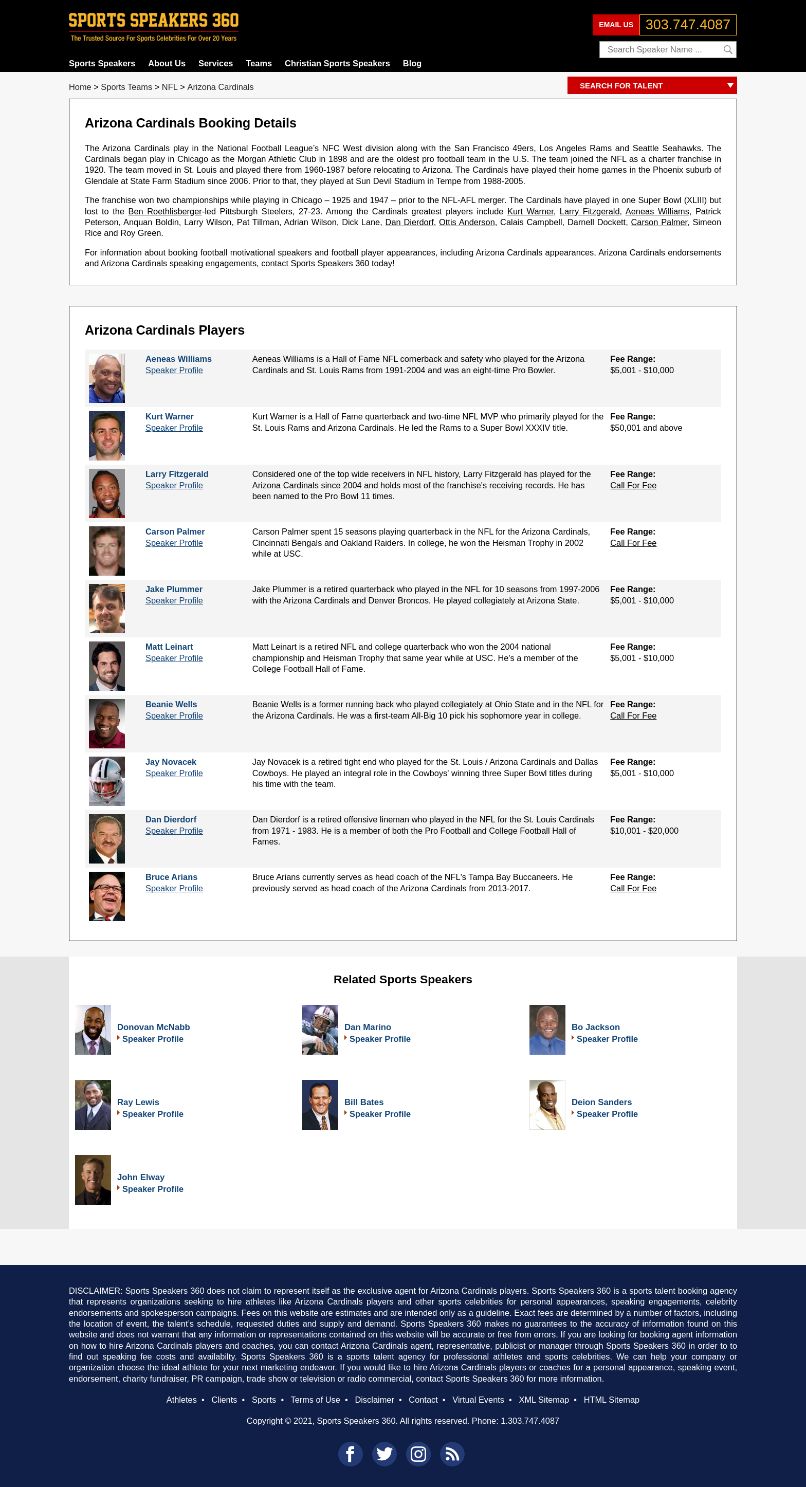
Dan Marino (367, 1027)
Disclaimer (374, 1399)
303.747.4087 (688, 24)
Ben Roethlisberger (165, 211)
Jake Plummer (174, 589)
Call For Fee (633, 485)
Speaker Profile (174, 370)
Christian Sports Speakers (337, 63)
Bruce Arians (171, 877)
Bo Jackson (596, 1027)
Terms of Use (315, 1399)
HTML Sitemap (612, 1399)
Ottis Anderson (467, 222)
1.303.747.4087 (530, 1420)
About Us (167, 63)
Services (215, 63)
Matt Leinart (169, 646)
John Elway (140, 1177)
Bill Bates (363, 1102)
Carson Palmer (659, 222)
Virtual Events (478, 1399)
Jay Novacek (170, 761)
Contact (423, 1399)
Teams (259, 63)
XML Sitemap (544, 1399)
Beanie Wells (171, 704)
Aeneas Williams (657, 211)
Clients (224, 1399)
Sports (264, 1399)
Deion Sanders (602, 1102)
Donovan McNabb (153, 1027)
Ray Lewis (138, 1102)
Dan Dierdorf (410, 222)
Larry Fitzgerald (590, 211)
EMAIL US (616, 25)
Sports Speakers (102, 63)
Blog (412, 63)
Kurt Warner (530, 211)
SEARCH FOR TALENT (658, 86)
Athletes (182, 1399)
